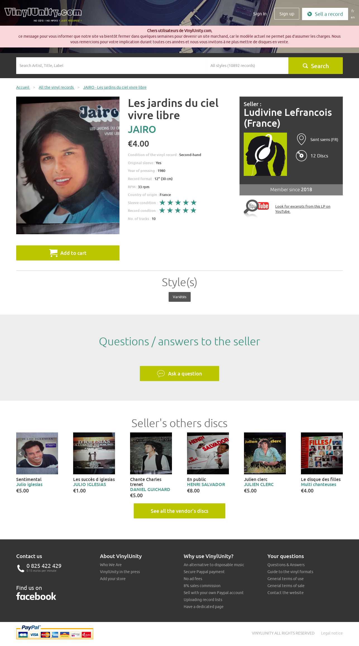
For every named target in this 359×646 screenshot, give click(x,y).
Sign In (260, 13)
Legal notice (332, 633)
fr (352, 11)
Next (338, 453)
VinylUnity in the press (120, 572)
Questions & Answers (286, 565)
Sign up (286, 13)
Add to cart (68, 253)
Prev (20, 453)
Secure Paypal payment (204, 572)
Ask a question (179, 374)
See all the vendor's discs (179, 511)
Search (315, 66)
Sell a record (325, 14)
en (353, 17)
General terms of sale (286, 585)
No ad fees (193, 578)
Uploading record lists (203, 599)
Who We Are (111, 565)
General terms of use (285, 578)
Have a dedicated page (204, 606)
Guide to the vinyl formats (290, 572)
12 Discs (319, 156)
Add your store (113, 578)
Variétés (179, 297)
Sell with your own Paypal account (214, 592)
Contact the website (285, 592)
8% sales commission (202, 585)
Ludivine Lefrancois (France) (288, 117)
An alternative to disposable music (214, 565)
